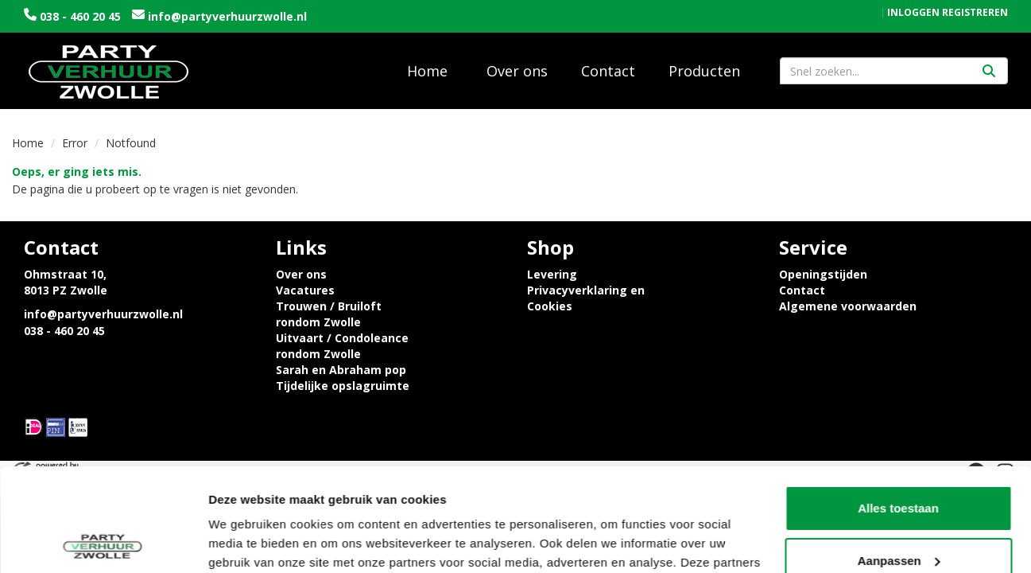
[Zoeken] (989, 71)
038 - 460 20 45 (80, 16)
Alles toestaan (898, 405)
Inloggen (913, 12)
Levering (552, 274)
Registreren (975, 12)
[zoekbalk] (894, 70)
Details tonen (246, 541)
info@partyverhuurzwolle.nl (226, 16)
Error (74, 142)
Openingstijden (823, 274)
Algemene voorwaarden (848, 306)
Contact (608, 70)
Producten (704, 70)
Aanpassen (899, 457)
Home (427, 70)
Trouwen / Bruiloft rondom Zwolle (329, 313)
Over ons (517, 70)
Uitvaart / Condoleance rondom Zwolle (342, 345)
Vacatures (305, 290)
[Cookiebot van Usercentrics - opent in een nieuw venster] (102, 542)
